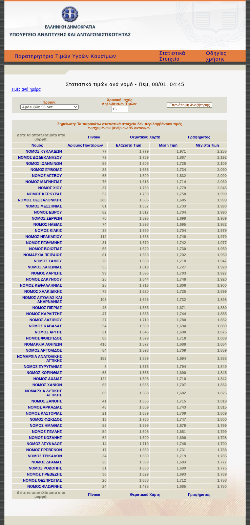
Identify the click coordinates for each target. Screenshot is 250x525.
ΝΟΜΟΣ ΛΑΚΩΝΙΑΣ (45, 267)
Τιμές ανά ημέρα (26, 89)
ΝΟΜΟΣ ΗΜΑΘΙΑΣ (46, 425)
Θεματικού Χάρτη (145, 137)
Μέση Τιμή (168, 145)
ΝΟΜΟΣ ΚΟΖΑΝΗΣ (45, 438)
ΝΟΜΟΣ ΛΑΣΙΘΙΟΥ (45, 320)
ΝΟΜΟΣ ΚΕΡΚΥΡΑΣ (44, 194)
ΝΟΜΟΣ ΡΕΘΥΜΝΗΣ (44, 243)
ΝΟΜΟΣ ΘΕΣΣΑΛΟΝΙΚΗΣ (40, 200)
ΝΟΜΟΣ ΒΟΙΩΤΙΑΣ (45, 249)
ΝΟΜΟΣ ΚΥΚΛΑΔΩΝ (44, 151)
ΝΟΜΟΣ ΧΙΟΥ (50, 188)
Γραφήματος (199, 137)
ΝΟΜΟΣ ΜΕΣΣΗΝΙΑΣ (44, 206)
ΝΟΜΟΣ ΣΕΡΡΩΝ (47, 218)
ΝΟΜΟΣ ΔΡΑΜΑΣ (47, 462)
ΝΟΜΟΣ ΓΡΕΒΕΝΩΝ (44, 450)
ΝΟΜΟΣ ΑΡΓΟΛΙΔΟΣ (44, 350)
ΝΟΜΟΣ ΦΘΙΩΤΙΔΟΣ (44, 338)
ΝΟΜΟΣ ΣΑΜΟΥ (48, 261)
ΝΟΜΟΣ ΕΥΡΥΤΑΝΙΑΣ (43, 367)
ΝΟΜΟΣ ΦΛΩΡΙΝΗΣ (44, 486)
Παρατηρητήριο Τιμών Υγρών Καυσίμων (65, 56)
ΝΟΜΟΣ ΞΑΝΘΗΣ (47, 401)
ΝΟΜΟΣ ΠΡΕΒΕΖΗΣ (44, 474)
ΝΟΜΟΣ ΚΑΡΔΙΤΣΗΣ (44, 314)
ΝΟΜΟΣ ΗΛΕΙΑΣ (48, 224)
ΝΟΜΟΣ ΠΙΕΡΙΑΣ (47, 308)
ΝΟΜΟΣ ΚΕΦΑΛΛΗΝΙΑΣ (41, 285)
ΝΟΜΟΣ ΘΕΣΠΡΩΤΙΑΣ (42, 480)
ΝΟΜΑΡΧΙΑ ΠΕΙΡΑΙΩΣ (42, 255)
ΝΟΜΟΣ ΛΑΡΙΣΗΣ (46, 273)
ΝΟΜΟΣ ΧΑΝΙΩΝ (47, 385)
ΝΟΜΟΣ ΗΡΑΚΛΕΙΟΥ (43, 237)
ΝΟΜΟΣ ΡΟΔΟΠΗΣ (45, 468)
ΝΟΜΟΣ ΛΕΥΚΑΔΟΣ (44, 444)
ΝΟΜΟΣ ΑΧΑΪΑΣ (47, 379)
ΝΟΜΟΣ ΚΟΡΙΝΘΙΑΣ (44, 373)
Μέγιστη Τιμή (207, 145)
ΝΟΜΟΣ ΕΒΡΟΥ (48, 212)
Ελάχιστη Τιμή (128, 145)
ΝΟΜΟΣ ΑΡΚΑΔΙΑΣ (45, 407)
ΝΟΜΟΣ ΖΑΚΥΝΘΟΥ (44, 279)
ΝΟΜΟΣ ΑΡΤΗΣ (48, 332)
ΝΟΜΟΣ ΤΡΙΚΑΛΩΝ (45, 456)
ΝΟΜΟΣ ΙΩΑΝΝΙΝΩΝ (43, 163)
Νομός (37, 145)
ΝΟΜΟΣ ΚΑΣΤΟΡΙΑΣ (44, 413)
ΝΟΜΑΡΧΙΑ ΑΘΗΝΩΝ (43, 344)
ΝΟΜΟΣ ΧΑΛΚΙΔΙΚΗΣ (43, 291)
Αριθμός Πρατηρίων (85, 145)
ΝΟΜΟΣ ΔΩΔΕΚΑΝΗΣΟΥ (40, 157)
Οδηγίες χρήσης (216, 56)
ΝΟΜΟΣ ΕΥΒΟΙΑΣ (46, 170)
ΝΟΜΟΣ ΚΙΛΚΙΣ (48, 230)
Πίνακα (94, 137)
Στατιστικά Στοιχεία (172, 56)
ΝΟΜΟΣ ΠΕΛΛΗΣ (47, 432)
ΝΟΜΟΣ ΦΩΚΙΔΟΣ (45, 419)
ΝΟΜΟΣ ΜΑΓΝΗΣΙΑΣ (43, 182)
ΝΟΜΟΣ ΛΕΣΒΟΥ (47, 176)
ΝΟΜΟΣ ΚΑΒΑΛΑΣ (45, 326)
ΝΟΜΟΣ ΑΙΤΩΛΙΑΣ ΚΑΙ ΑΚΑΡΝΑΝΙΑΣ (42, 300)
